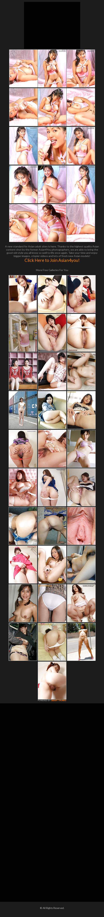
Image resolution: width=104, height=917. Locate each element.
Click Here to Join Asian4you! (52, 260)
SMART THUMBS (58, 700)
